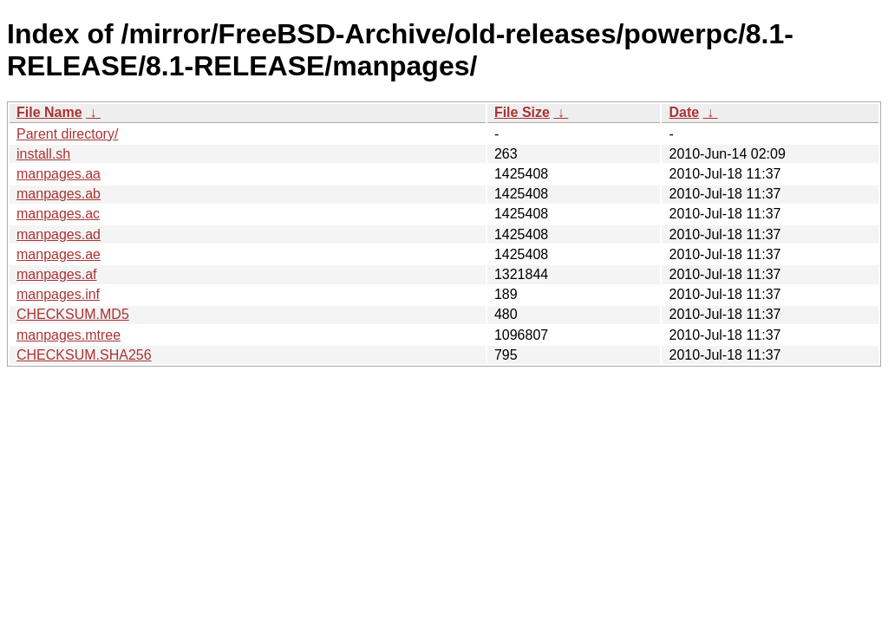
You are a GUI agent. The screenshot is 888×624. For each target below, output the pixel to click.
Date (684, 112)
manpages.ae (58, 254)
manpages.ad (58, 234)
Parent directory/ (67, 134)
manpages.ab (58, 193)
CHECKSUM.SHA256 (84, 355)
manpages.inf (58, 294)
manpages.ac (58, 213)
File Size (522, 112)
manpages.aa (58, 173)
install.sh (43, 153)
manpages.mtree (68, 335)
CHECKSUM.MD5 (72, 314)
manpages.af (56, 274)
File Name (49, 112)
